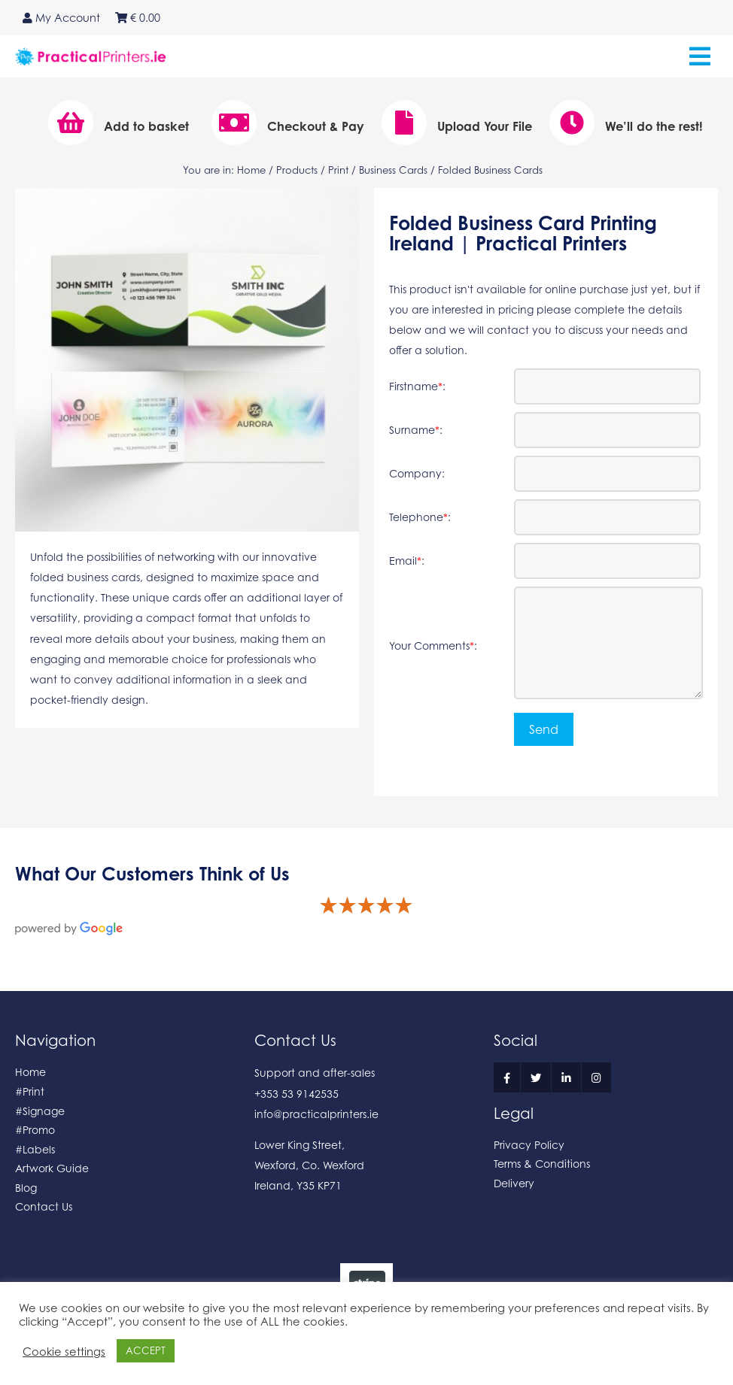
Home (251, 170)
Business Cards (393, 170)
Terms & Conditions (542, 1163)
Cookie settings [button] (64, 1351)
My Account (61, 17)
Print (338, 170)
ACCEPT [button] (146, 1350)
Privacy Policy (529, 1144)
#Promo (35, 1129)
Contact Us (43, 1206)
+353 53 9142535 (296, 1093)
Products (297, 170)
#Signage (40, 1111)
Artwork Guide (52, 1168)
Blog (26, 1187)
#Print (29, 1091)
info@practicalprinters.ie (316, 1114)
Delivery (514, 1183)
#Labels (35, 1149)
